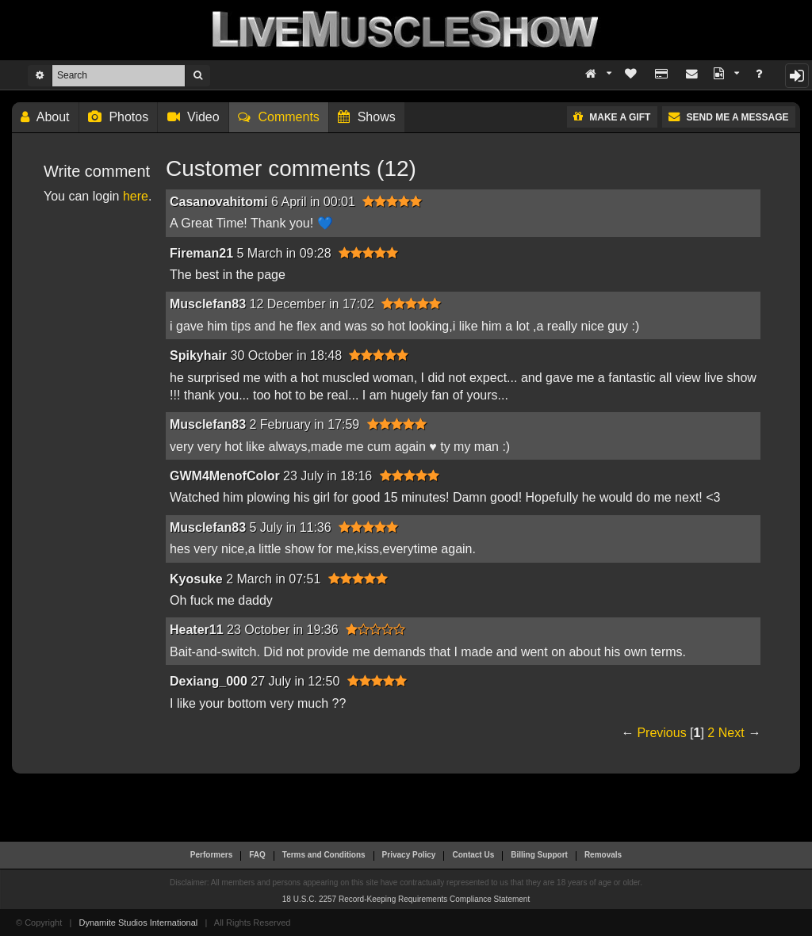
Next (731, 732)
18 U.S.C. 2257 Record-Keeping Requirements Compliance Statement (406, 899)
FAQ (257, 854)
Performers (211, 854)
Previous (661, 732)
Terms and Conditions (324, 854)
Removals (603, 854)
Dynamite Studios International (138, 922)
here (135, 196)
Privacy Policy (409, 854)
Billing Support (539, 854)
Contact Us (473, 854)
